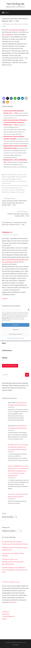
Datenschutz (16, 338)
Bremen (19, 185)
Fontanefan (5, 232)
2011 (5, 185)
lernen (25, 174)
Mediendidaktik (11, 177)
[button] (28, 310)
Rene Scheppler (11, 192)
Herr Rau (10, 494)
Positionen (19, 179)
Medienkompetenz (21, 177)
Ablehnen (15, 329)
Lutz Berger (7, 34)
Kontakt (4, 619)
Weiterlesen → (13, 602)
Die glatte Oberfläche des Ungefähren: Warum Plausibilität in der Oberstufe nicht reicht (14, 570)
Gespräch (15, 188)
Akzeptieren (15, 325)
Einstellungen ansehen (15, 334)
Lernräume (5, 190)
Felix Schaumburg (7, 188)
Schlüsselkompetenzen (8, 181)
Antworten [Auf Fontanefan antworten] (5, 298)
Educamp (25, 185)
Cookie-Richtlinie (10, 338)
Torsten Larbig (20, 192)
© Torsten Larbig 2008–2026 (10, 582)
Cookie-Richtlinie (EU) (8, 616)
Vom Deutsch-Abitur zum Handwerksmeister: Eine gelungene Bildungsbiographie (12, 562)
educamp (20, 174)
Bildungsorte (13, 174)
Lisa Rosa (11, 190)
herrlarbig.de (15, 4)
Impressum (22, 338)
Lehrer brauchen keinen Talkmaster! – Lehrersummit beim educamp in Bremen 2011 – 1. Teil (16, 122)
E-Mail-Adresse (7, 350)
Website (4, 358)
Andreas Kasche (12, 185)
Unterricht (19, 181)
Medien (4, 177)
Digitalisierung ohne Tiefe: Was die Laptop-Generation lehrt (17, 473)
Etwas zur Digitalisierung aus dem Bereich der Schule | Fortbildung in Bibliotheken (18, 468)
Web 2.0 (24, 181)
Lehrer (21, 188)
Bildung (6, 174)
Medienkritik (5, 179)
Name (4, 343)
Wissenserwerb (6, 183)
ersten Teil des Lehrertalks (16, 30)
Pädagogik (12, 179)
